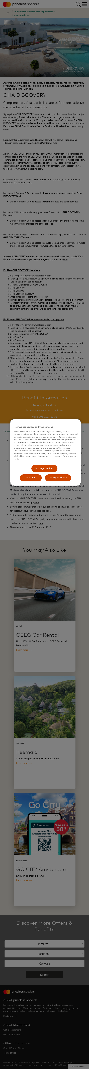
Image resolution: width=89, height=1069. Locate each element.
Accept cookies (58, 478)
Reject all (31, 478)
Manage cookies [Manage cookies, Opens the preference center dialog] (44, 468)
